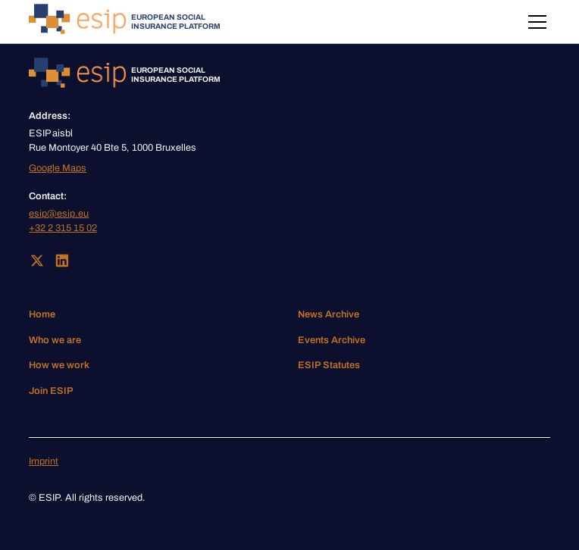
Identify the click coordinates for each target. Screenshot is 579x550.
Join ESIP (51, 391)
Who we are (55, 340)
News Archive (328, 314)
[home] (125, 21)
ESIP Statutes (329, 365)
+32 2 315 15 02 (63, 228)
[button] (534, 22)
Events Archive (331, 340)
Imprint (43, 461)
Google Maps (57, 168)
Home (42, 314)
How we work (59, 365)
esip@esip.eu (59, 213)
